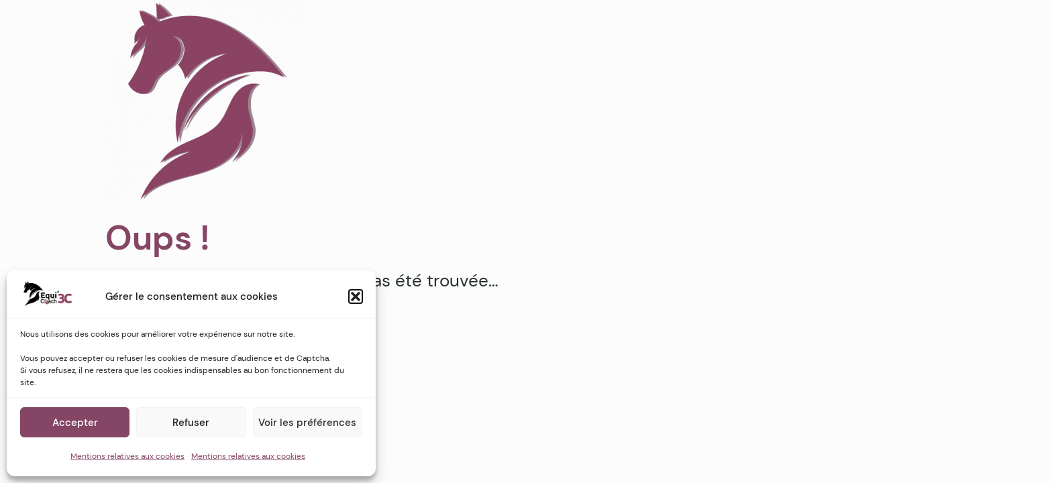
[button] (355, 296)
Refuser (190, 422)
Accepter (75, 422)
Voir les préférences (307, 422)
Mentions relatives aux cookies (127, 456)
